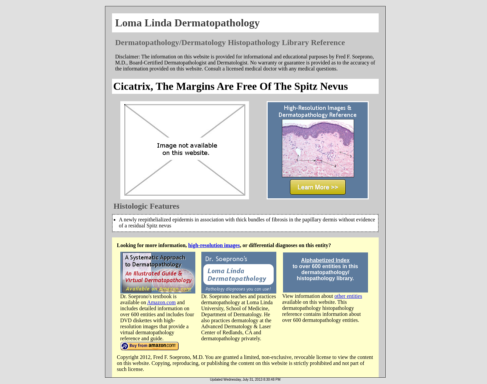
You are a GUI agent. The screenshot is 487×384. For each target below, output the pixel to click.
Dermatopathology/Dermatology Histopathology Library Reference (230, 42)
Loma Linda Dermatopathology (187, 23)
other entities (348, 296)
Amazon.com (161, 302)
